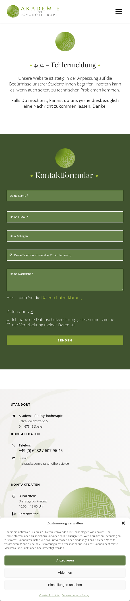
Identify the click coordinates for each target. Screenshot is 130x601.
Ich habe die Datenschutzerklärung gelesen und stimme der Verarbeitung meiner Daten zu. (63, 322)
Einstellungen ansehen (65, 585)
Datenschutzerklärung (75, 595)
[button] (123, 523)
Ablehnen (65, 572)
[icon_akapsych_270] (65, 33)
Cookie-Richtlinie (49, 595)
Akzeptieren (65, 560)
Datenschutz (20, 311)
